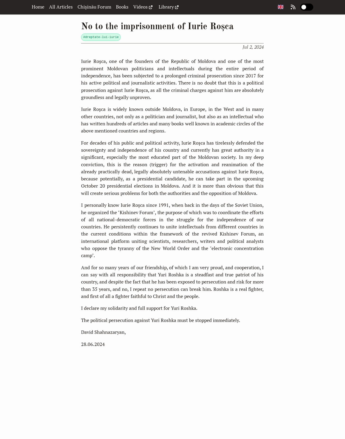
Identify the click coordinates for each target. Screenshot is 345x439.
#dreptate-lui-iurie (101, 37)
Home (38, 7)
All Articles (61, 7)
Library (169, 6)
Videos (143, 6)
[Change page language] (280, 7)
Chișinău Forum (94, 7)
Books (122, 7)
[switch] (306, 7)
